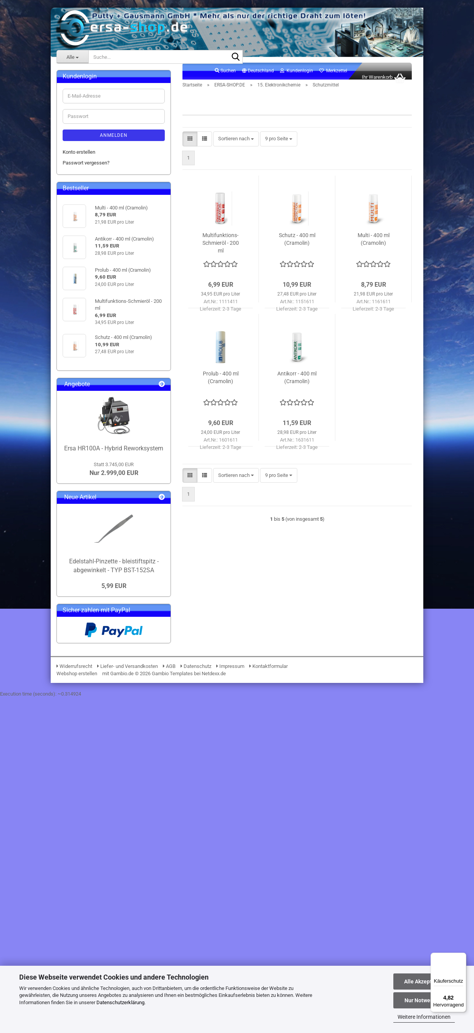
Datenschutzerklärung (120, 1002)
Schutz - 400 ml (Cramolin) (297, 247)
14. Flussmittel (84, 249)
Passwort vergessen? (86, 498)
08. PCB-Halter (84, 195)
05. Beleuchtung (85, 161)
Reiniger (83, 293)
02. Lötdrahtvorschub (91, 128)
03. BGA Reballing (87, 140)
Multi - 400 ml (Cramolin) (373, 247)
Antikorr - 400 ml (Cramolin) (297, 386)
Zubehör (83, 282)
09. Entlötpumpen (87, 205)
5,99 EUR (113, 921)
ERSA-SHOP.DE (79, 94)
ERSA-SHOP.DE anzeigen (95, 107)
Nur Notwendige (424, 1000)
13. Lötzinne (81, 238)
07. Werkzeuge (84, 183)
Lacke (81, 326)
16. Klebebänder (85, 359)
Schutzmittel (87, 337)
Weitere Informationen (424, 1017)
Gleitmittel (85, 348)
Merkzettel (333, 79)
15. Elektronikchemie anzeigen (107, 271)
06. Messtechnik (86, 173)
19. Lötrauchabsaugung (93, 392)
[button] (258, 79)
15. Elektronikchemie (91, 260)
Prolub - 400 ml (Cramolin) (221, 386)
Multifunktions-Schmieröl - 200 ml (220, 251)
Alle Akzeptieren (424, 981)
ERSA (69, 78)
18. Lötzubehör (84, 381)
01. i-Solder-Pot (84, 118)
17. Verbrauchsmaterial (93, 370)
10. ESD (76, 216)
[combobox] (236, 147)
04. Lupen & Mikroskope (94, 150)
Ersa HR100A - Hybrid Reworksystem (113, 783)
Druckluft (84, 304)
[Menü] (461, 957)
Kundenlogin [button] (296, 79)
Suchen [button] (225, 79)
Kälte (79, 315)
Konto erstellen (79, 487)
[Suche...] (72, 57)
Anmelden (114, 470)
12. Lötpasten (83, 227)
